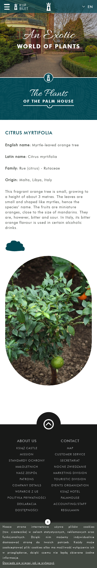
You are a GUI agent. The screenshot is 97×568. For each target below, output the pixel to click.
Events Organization (70, 485)
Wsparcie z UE (27, 491)
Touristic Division (70, 479)
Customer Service (70, 454)
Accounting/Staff (70, 504)
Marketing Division (70, 473)
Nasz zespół (26, 473)
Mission (27, 454)
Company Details (26, 485)
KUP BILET (23, 7)
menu (7, 7)
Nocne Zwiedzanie (70, 467)
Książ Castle (27, 448)
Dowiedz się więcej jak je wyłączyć (28, 563)
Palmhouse (70, 498)
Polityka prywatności (27, 498)
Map (70, 448)
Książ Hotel (70, 491)
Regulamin (70, 510)
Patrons (27, 479)
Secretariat (70, 460)
